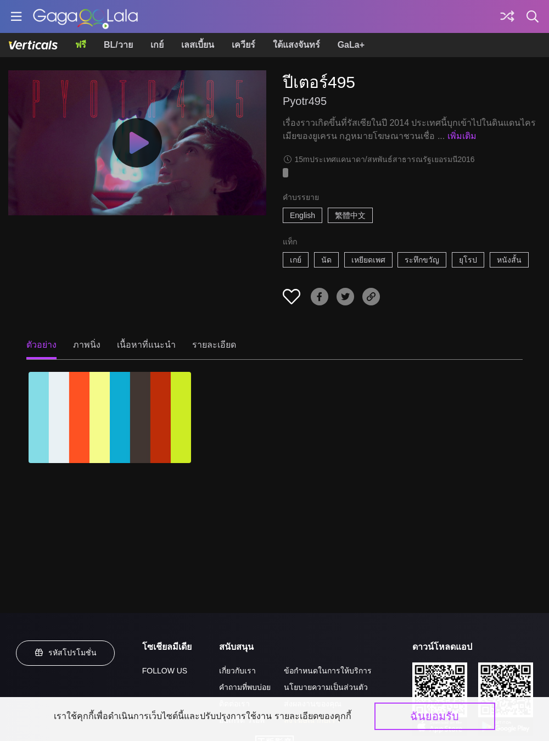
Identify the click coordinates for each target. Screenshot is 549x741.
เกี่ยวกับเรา (237, 670)
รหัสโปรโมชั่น (65, 652)
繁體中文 (350, 215)
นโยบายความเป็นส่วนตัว (326, 687)
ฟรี (80, 44)
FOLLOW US (164, 670)
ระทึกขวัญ (422, 259)
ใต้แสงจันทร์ (296, 44)
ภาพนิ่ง (86, 344)
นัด (326, 259)
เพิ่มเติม (462, 136)
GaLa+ (351, 44)
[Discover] (507, 16)
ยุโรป (468, 259)
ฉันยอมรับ (434, 716)
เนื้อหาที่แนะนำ (146, 344)
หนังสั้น (509, 259)
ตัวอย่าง (41, 344)
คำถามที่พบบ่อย (245, 687)
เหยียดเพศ (368, 259)
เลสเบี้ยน (197, 44)
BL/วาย (118, 44)
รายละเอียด (214, 344)
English (302, 215)
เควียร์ (243, 44)
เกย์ (157, 44)
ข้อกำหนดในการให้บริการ (328, 670)
